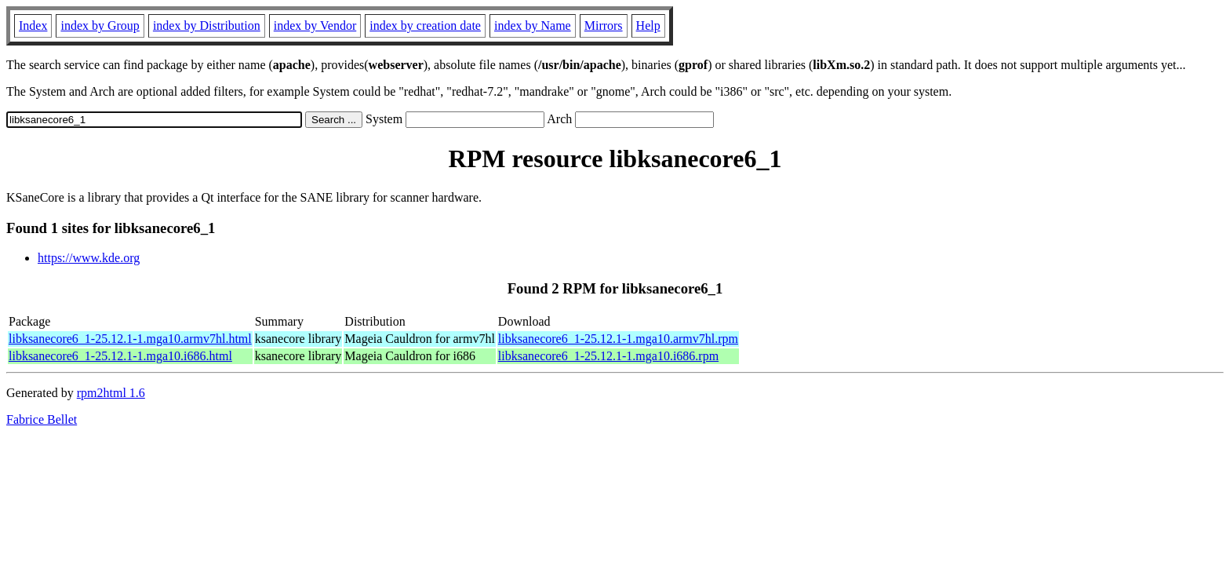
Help (648, 25)
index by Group (99, 25)
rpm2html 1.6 (111, 392)
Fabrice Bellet (41, 419)
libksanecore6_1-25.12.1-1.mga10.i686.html (120, 356)
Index (33, 25)
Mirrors (603, 25)
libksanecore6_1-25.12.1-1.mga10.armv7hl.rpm (618, 338)
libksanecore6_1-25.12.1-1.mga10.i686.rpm (608, 356)
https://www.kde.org (89, 257)
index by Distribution (206, 25)
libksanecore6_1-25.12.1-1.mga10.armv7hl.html (130, 338)
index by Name (532, 25)
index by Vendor (315, 25)
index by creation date (425, 25)
